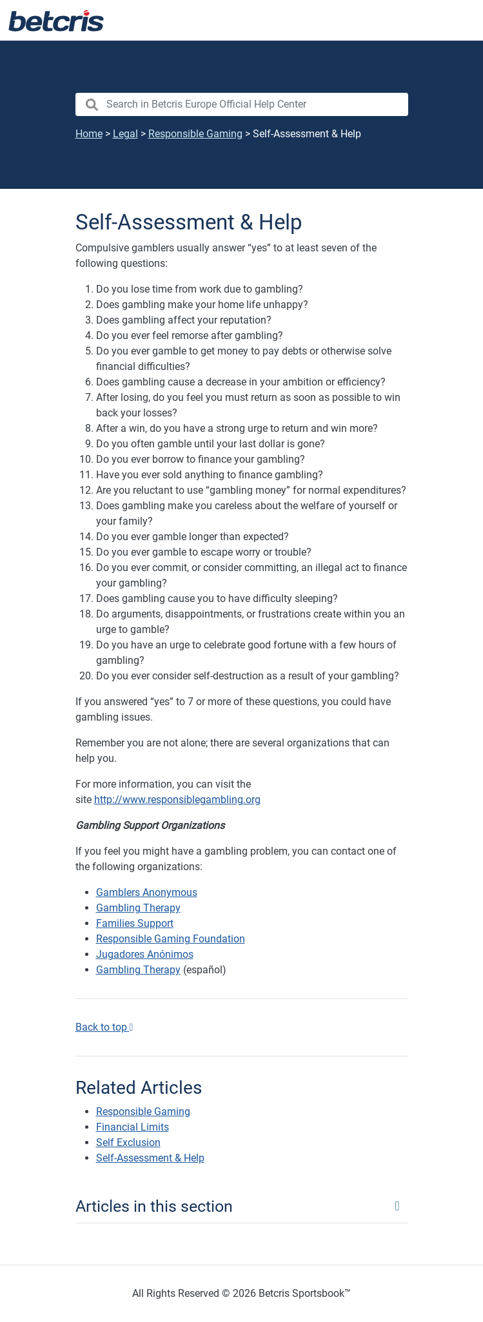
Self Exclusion (128, 1142)
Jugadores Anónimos (144, 954)
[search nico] (241, 104)
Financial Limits (132, 1127)
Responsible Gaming (195, 134)
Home (89, 134)
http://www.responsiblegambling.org (177, 799)
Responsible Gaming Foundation (170, 939)
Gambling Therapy (138, 908)
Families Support (134, 923)
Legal (125, 134)
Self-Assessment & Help (150, 1158)
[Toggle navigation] (457, 21)
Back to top (104, 1027)
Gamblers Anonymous (146, 892)
